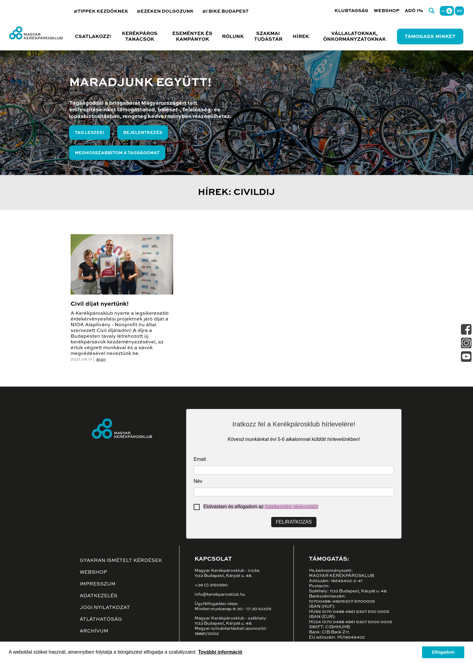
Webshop (386, 10)
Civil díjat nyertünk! (100, 304)
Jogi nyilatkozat (105, 607)
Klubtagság (351, 10)
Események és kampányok (192, 36)
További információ (220, 652)
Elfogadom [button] (443, 652)
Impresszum (98, 584)
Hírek (301, 36)
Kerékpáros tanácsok (139, 36)
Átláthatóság (101, 619)
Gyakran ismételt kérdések (121, 560)
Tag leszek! (89, 133)
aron (101, 359)
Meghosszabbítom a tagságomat (117, 153)
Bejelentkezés (142, 133)
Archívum (94, 631)
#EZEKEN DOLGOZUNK (165, 11)
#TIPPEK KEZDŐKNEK (101, 11)
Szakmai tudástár (268, 36)
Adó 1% (414, 10)
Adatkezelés (98, 596)
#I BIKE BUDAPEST (225, 11)
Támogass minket (430, 36)
